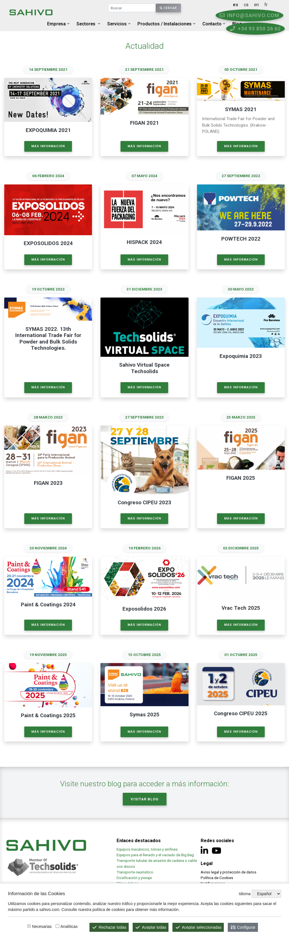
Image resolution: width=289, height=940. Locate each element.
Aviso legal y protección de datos (228, 871)
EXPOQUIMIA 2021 (48, 130)
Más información (48, 146)
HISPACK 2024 (144, 242)
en (268, 4)
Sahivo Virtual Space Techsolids (144, 368)
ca (258, 4)
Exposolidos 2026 (144, 608)
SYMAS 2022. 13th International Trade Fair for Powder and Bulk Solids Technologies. (48, 338)
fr (278, 4)
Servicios (117, 24)
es (247, 4)
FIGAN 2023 (48, 482)
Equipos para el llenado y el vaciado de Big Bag (155, 854)
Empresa (56, 24)
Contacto (212, 24)
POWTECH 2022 (240, 238)
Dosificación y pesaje (134, 877)
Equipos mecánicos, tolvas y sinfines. (148, 848)
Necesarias (42, 926)
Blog (237, 24)
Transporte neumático (135, 871)
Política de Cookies (217, 877)
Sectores (85, 24)
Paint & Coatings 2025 (48, 715)
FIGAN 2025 (240, 477)
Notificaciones (213, 882)
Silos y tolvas (128, 882)
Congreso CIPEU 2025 (241, 713)
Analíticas (69, 926)
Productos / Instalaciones (164, 24)
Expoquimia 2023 (241, 356)
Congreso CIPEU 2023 (144, 502)
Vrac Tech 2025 (241, 607)
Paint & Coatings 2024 (48, 604)
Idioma (245, 893)
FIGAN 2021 (144, 123)
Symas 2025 (144, 714)
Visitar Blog (145, 798)
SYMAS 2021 (241, 109)
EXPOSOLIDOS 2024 (48, 243)
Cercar (168, 8)
